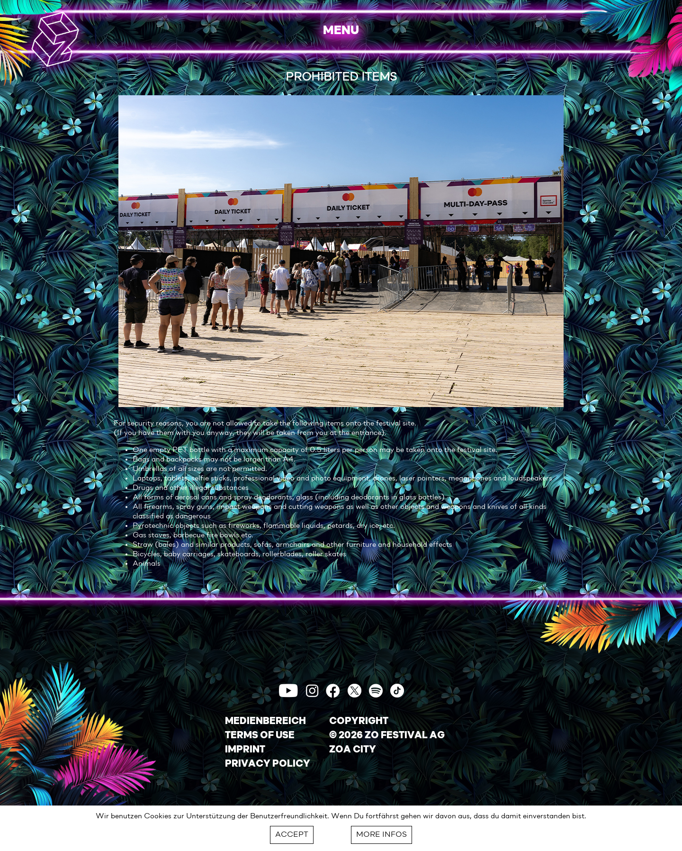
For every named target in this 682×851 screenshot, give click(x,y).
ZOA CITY (352, 750)
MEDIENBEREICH (265, 721)
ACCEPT (291, 835)
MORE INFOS (381, 835)
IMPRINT (245, 750)
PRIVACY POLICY (267, 764)
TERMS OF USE (260, 736)
